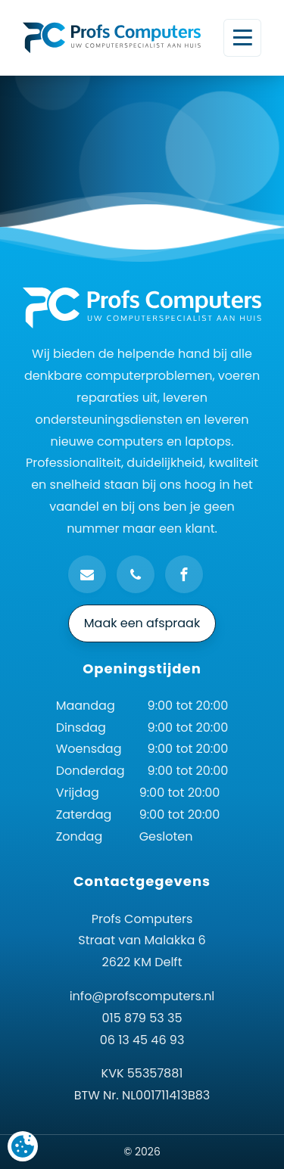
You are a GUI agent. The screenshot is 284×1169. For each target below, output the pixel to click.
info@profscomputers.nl (142, 996)
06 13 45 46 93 (142, 1040)
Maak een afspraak (142, 623)
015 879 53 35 (142, 1018)
